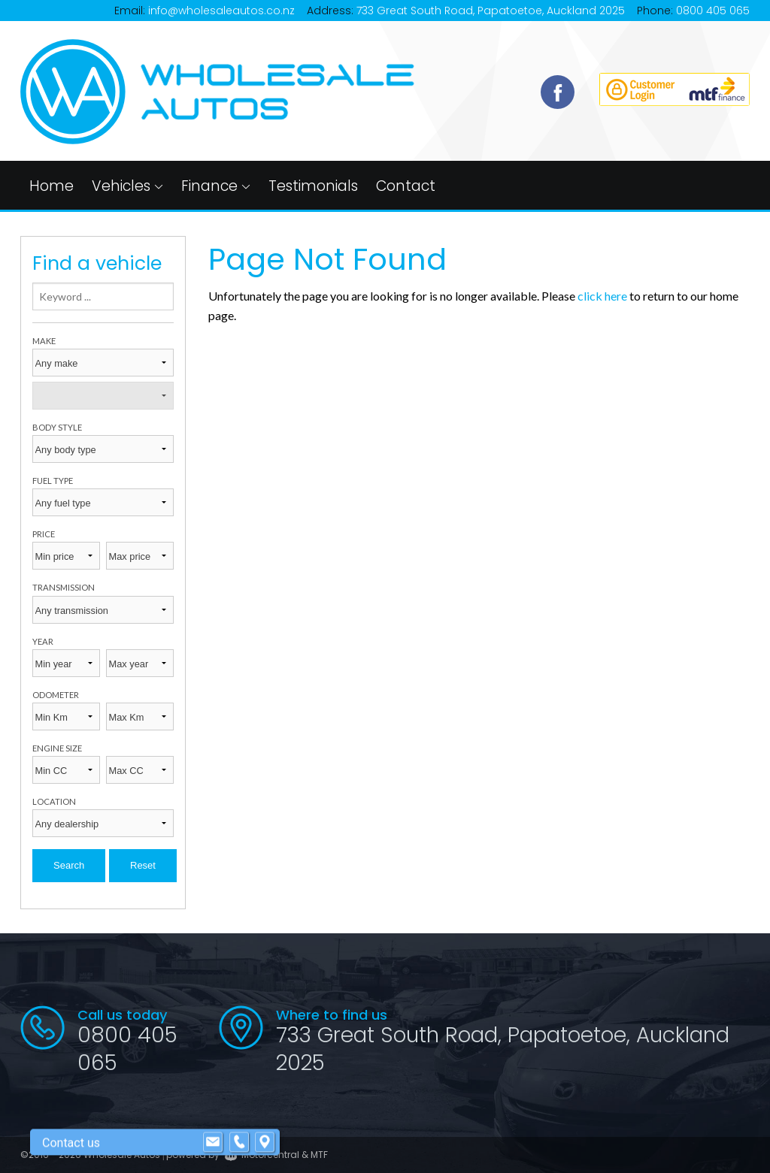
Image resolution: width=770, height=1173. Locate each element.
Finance (215, 186)
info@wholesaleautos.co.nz (221, 10)
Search (68, 865)
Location (54, 801)
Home (51, 186)
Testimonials (313, 186)
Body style (57, 427)
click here (602, 296)
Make (44, 341)
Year (42, 641)
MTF (319, 1154)
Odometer (55, 695)
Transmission (63, 587)
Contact (405, 186)
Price (43, 534)
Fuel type (52, 480)
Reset (143, 865)
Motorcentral (262, 1154)
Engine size (57, 748)
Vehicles (127, 186)
